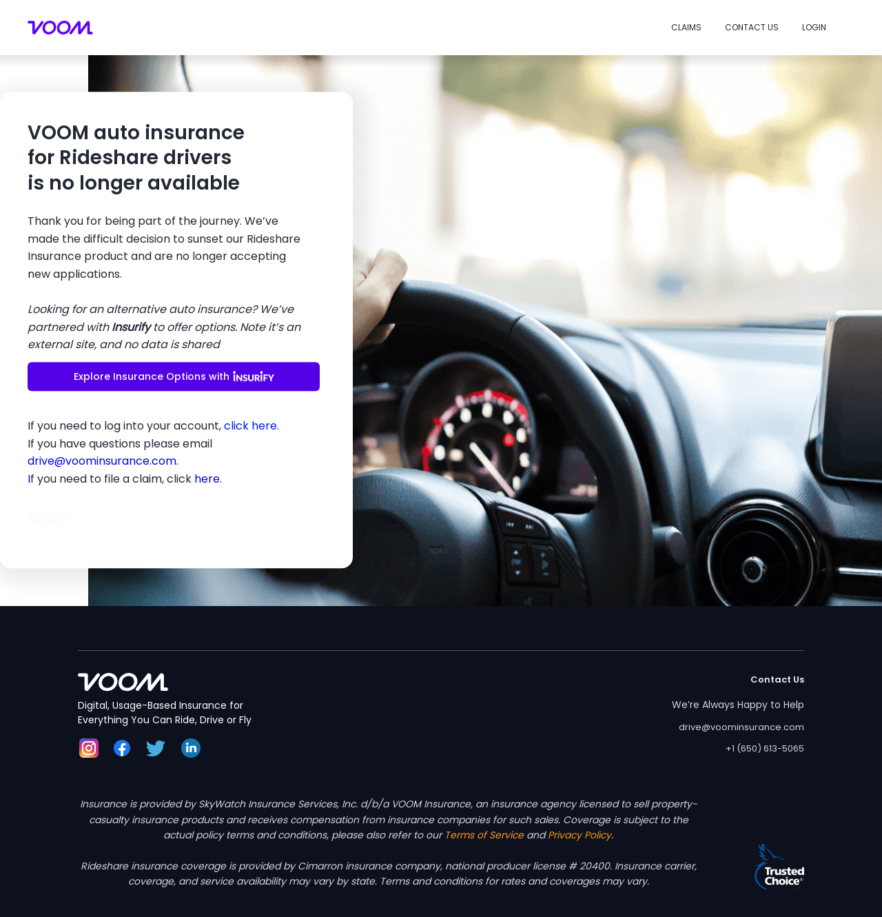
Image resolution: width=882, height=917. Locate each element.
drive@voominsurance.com (741, 727)
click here (250, 426)
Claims (686, 27)
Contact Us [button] (752, 27)
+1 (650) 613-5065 (765, 748)
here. (208, 479)
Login (814, 27)
